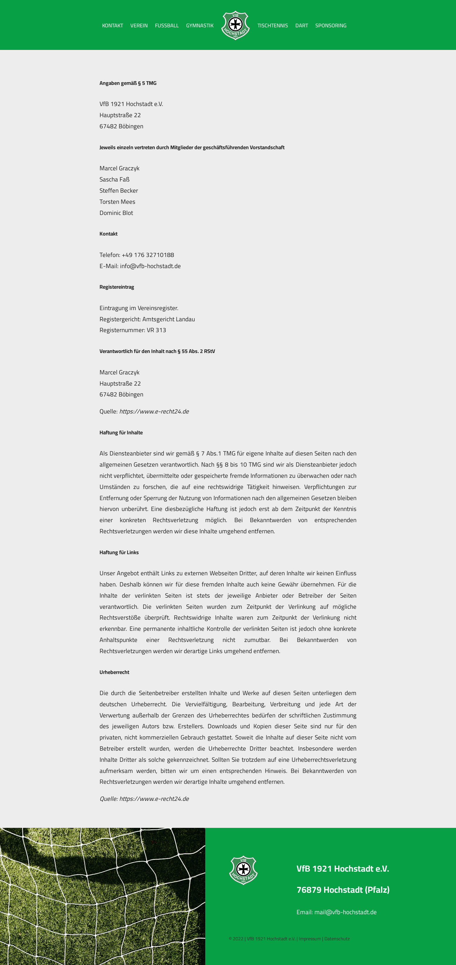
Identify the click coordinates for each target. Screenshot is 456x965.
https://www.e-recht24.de (154, 411)
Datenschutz (337, 938)
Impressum (310, 938)
